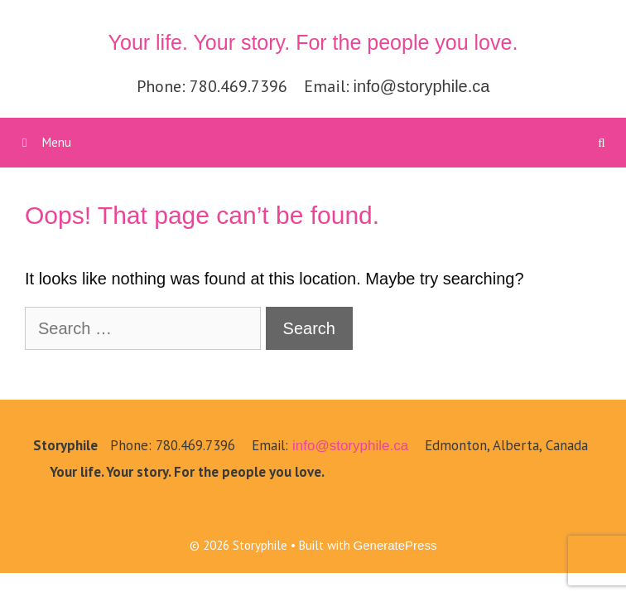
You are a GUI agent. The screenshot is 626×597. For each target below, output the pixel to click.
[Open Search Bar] (601, 142)
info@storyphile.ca (422, 86)
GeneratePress (395, 545)
